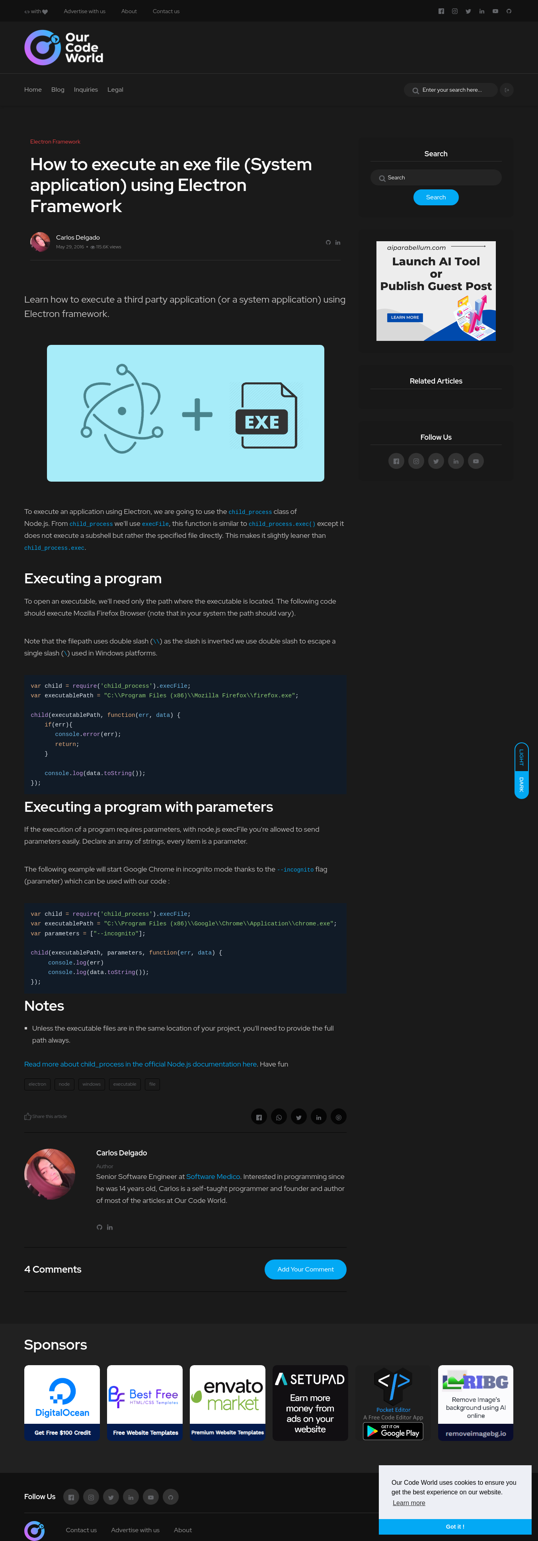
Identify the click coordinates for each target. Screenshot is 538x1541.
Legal (115, 89)
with (36, 11)
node (64, 1084)
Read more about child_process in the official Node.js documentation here (140, 1064)
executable (124, 1084)
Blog (57, 89)
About (129, 11)
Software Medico (213, 1176)
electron (37, 1084)
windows (92, 1084)
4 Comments (53, 1269)
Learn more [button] (409, 1503)
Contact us (166, 11)
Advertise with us (84, 11)
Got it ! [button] (455, 1526)
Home (33, 89)
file (152, 1084)
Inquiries (86, 89)
